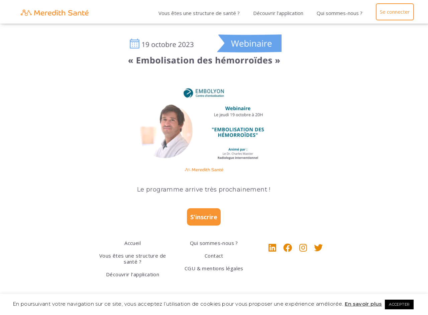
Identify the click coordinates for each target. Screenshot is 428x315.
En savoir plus (363, 304)
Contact (214, 255)
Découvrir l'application (132, 274)
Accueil (132, 243)
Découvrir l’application (278, 13)
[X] (318, 247)
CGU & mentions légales (214, 268)
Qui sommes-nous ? (339, 13)
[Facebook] (287, 247)
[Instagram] (303, 247)
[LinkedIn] (272, 247)
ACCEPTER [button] (399, 304)
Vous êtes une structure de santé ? (198, 13)
